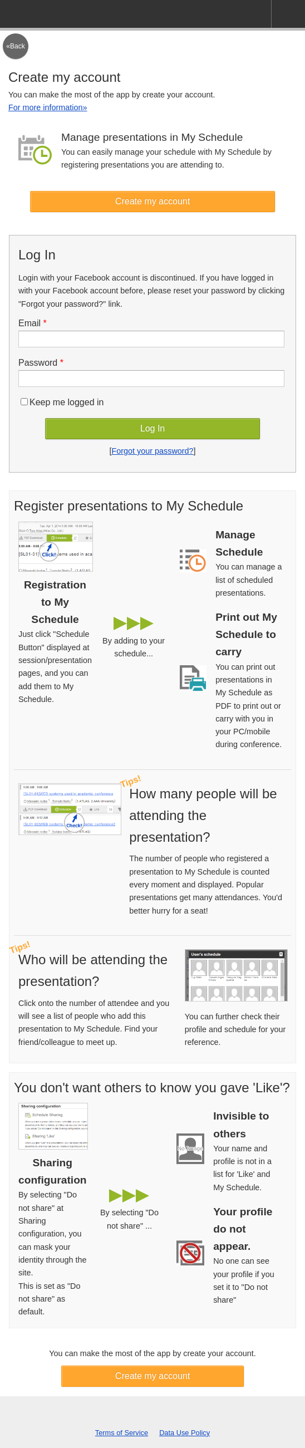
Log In (152, 428)
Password (40, 362)
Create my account (152, 201)
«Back (15, 46)
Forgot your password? (152, 450)
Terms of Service (121, 1433)
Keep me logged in (62, 402)
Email (32, 323)
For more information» (47, 107)
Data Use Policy (184, 1433)
